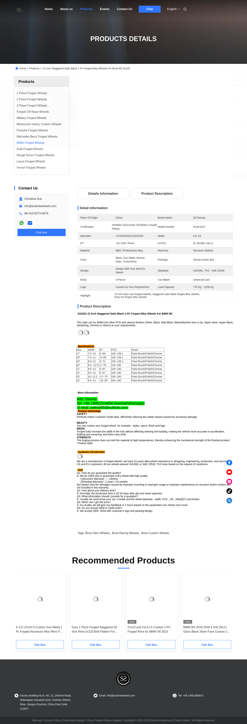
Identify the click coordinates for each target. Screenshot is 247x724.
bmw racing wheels (125, 533)
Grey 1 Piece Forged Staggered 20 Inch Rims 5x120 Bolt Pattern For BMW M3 (94, 630)
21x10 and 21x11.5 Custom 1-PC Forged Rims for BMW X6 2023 (149, 629)
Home (49, 9)
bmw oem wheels (97, 533)
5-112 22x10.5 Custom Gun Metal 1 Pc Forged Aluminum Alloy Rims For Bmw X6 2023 (39, 630)
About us (66, 9)
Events (104, 9)
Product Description (157, 193)
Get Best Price (175, 176)
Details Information (103, 193)
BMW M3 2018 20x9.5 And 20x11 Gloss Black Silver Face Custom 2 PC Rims (205, 630)
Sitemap (36, 720)
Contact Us (124, 9)
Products (86, 9)
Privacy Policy (52, 720)
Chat (149, 9)
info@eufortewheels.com (40, 206)
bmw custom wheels (155, 533)
